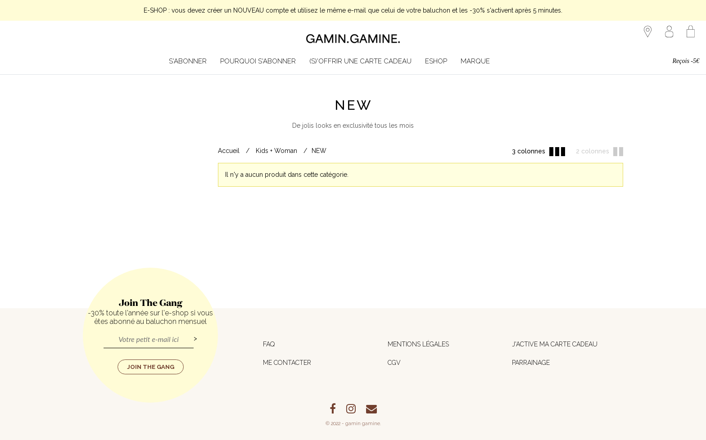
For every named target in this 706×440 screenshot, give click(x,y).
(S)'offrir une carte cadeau (360, 61)
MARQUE (475, 61)
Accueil (229, 150)
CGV (394, 362)
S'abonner (188, 61)
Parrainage (531, 362)
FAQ (269, 344)
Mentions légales (418, 344)
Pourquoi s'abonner (258, 61)
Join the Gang (150, 367)
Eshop (436, 61)
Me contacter (287, 362)
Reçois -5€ (686, 61)
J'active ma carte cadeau (554, 344)
